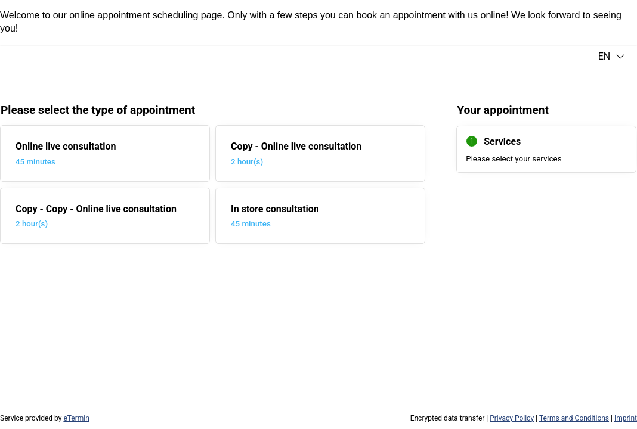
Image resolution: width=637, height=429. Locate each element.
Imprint (625, 418)
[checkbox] (105, 153)
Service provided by (44, 418)
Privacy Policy (512, 418)
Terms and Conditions (574, 418)
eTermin (76, 418)
